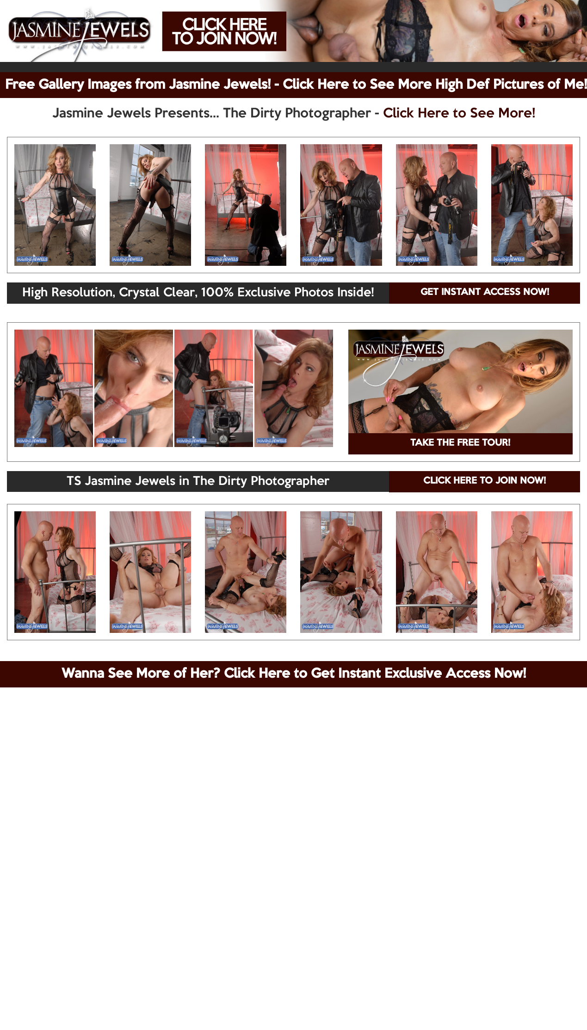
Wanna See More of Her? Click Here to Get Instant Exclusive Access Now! (294, 674)
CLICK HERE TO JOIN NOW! (484, 481)
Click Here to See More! (459, 114)
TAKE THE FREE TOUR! (460, 443)
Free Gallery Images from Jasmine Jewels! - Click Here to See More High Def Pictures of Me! (296, 85)
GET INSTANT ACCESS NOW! (484, 292)
